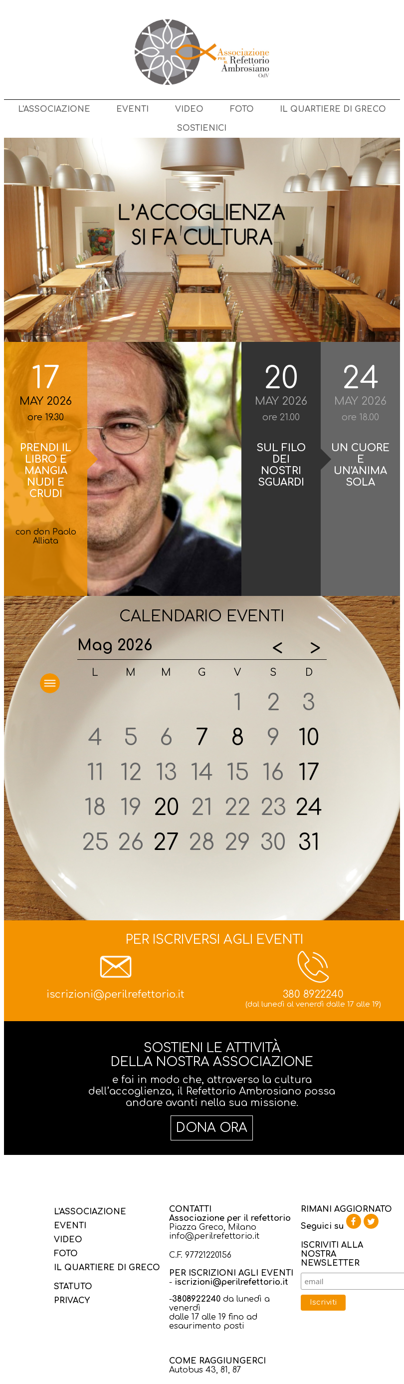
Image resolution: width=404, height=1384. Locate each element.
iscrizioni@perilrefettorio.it (115, 994)
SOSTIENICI (201, 128)
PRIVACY (72, 1300)
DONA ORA (211, 1128)
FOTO (242, 109)
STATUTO (73, 1286)
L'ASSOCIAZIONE (54, 109)
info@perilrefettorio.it (214, 1236)
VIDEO (189, 109)
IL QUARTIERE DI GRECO (333, 109)
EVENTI (132, 109)
